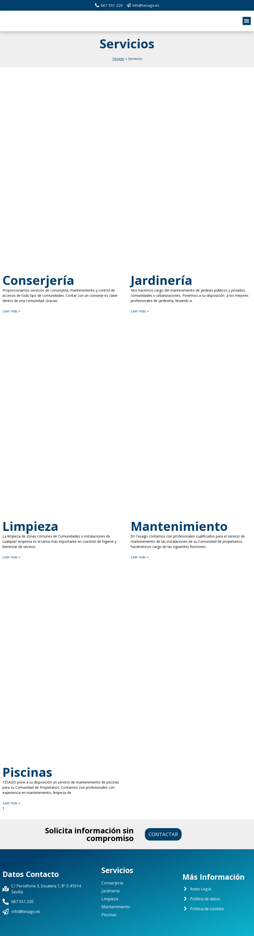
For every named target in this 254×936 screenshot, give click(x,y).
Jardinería (161, 280)
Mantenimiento (179, 526)
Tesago (118, 58)
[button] (247, 21)
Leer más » (11, 311)
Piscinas (27, 772)
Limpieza (30, 526)
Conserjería (38, 280)
